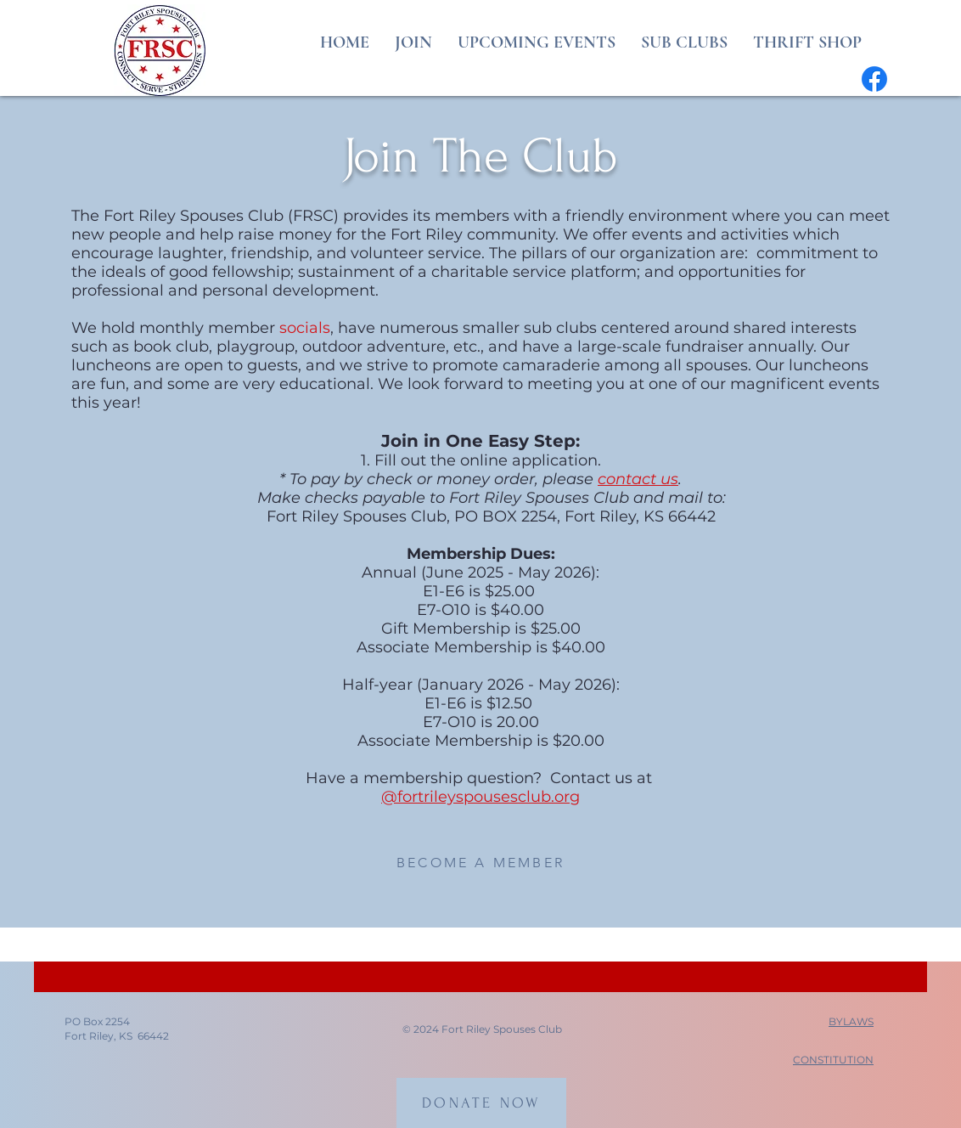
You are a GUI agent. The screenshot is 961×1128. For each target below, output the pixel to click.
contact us (638, 479)
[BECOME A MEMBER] (480, 863)
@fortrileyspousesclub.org (480, 796)
